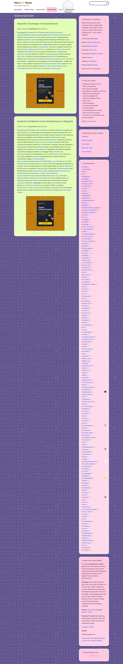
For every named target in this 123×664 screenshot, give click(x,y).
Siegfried (87, 476)
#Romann (56, 154)
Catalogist (87, 219)
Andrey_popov (88, 183)
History (86, 318)
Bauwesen (87, 198)
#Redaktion (49, 190)
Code (85, 231)
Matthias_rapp (88, 365)
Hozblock (87, 320)
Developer (87, 258)
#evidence (90, 57)
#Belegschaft (69, 166)
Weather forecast (87, 140)
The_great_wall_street (91, 509)
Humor (86, 322)
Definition (87, 250)
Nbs (85, 397)
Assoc (86, 191)
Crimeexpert (88, 239)
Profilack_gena (88, 432)
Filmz (85, 286)
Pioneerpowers (88, 425)
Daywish (86, 246)
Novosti (86, 411)
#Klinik (49, 66)
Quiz (85, 444)
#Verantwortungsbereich (24, 154)
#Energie (59, 166)
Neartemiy (87, 399)
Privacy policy (91, 610)
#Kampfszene (60, 130)
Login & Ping (52, 9)
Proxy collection (86, 151)
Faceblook (87, 282)
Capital (86, 215)
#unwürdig (20, 183)
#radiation (88, 68)
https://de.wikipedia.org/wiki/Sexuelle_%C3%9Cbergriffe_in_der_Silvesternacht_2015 (43, 161)
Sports (86, 480)
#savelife (89, 42)
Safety (86, 459)
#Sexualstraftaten (39, 159)
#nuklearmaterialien (48, 42)
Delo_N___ (87, 253)
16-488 (86, 167)
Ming (85, 373)
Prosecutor (87, 440)
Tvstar (86, 516)
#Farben (23, 63)
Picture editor (86, 144)
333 (85, 171)
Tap (85, 500)
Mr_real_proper (88, 382)
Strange (86, 483)
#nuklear (47, 68)
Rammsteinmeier (89, 447)
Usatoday (87, 526)
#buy (94, 50)
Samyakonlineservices (91, 461)
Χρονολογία (18, 9)
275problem (87, 169)
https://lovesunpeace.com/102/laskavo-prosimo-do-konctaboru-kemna (44, 59)
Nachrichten (87, 389)
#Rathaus (20, 37)
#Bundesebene (24, 168)
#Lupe (53, 66)
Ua (85, 519)
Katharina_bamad (89, 337)
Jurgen (86, 334)
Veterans (87, 531)
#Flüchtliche (51, 56)
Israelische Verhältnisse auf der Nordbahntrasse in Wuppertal (45, 121)
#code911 (95, 46)
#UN (67, 178)
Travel (86, 514)
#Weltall (61, 54)
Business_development (91, 210)
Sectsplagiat (88, 473)
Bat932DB (87, 195)
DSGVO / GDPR (87, 612)
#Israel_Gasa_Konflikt (56, 175)
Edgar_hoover (88, 270)
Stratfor (86, 485)
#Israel (43, 142)
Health (86, 315)
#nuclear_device (56, 68)
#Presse (19, 192)
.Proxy (61, 9)
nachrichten (33, 29)
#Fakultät (30, 32)
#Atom (38, 68)
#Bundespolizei (57, 137)
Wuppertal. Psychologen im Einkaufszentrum (37, 23)
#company (100, 53)
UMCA (86, 523)
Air (85, 174)
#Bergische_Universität (24, 54)
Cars (85, 217)
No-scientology (88, 406)
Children (86, 222)
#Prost (46, 154)
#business (93, 53)
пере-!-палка (40, 9)
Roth (85, 456)
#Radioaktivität (41, 66)
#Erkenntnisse (66, 190)
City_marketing (88, 229)
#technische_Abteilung (27, 49)
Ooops (86, 418)
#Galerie (26, 37)
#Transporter (21, 68)
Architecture (87, 186)
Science (86, 471)
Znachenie (87, 547)
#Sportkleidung (40, 149)
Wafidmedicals (88, 533)
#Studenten (28, 68)
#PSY (34, 68)
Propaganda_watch (90, 437)
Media (86, 368)
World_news (88, 543)
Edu (85, 272)
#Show (71, 59)
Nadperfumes (88, 392)
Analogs (86, 179)
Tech (85, 504)
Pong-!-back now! (42, 29)
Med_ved (87, 370)
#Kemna (59, 63)
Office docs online (87, 148)
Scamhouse (87, 466)
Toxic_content (88, 511)
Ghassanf (87, 308)
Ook (85, 416)
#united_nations (22, 187)
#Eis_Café (30, 39)
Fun (85, 298)
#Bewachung (35, 139)
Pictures (86, 420)
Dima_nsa (87, 260)
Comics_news (88, 236)
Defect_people (88, 248)
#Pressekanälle (57, 183)
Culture (86, 243)
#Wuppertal (42, 32)
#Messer (40, 147)
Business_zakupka (90, 212)
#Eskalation (20, 144)
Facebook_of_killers (90, 284)
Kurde (86, 344)
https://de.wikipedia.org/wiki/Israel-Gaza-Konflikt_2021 (33, 178)
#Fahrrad (26, 149)
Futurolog (87, 301)
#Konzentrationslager (50, 63)
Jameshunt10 (88, 325)
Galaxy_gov (87, 303)
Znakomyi (87, 550)
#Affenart (36, 180)
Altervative (87, 176)
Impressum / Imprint (88, 627)
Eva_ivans (87, 274)
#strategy (95, 65)
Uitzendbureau (88, 521)
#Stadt (19, 66)
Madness (87, 356)
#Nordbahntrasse (34, 130)
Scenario (87, 468)
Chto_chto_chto (89, 227)
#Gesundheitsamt (42, 47)
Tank (85, 495)
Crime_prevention (89, 241)
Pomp (86, 428)
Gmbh (86, 310)
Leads (86, 346)
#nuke (43, 68)
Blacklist (86, 205)
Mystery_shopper (89, 387)
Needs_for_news (89, 401)
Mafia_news (87, 358)
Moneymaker (88, 380)
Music (86, 385)
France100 (87, 296)
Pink (85, 423)
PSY (85, 442)
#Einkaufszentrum (65, 35)
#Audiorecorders (33, 51)
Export (86, 277)
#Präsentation (54, 35)
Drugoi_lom (87, 265)
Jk (85, 327)
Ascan (86, 188)
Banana (86, 193)
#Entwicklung (50, 54)
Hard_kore (87, 313)
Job (85, 330)
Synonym (87, 492)
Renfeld (86, 449)
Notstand (87, 409)
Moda (86, 375)
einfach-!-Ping (29, 9)
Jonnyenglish (88, 332)
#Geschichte (35, 173)
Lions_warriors (88, 349)
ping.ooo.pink (70, 9)
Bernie (86, 203)
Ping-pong (87, 430)
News (86, 404)
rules (89, 121)
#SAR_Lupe (21, 56)
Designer (87, 255)
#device (63, 49)
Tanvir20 (86, 497)
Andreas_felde (88, 181)
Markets (86, 363)
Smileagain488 (88, 478)
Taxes (86, 502)
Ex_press (87, 279)
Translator (85, 136)
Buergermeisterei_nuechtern (92, 207)
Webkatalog (87, 535)
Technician (87, 507)
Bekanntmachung (89, 200)
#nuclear (58, 49)
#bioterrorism (96, 42)
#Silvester (36, 156)
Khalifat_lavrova (89, 339)
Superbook (87, 488)
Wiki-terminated (89, 540)
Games (86, 306)
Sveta (86, 490)
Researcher (87, 454)
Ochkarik (87, 413)
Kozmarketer (88, 341)
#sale (90, 50)
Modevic (86, 377)
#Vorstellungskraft (22, 163)
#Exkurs (43, 173)
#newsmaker (93, 61)
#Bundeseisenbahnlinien (49, 139)
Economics (87, 267)
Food (85, 291)
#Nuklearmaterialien (63, 168)
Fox (85, 294)
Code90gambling (89, 234)
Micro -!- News (23, 2)
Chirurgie (87, 224)
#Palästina (51, 142)
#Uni (36, 32)
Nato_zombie (88, 394)
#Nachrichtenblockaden (36, 185)
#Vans (42, 44)
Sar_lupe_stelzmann (90, 464)
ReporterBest (88, 452)
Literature (87, 351)
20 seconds (97, 84)
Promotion (87, 435)
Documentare (88, 262)
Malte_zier (87, 361)
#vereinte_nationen (33, 187)
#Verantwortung (41, 168)
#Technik (41, 49)
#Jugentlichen (23, 132)
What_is (86, 538)
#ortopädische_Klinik (27, 42)
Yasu (85, 545)
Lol (85, 353)
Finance (86, 289)
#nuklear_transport (61, 66)
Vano (85, 528)
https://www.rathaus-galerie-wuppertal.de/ (41, 37)
